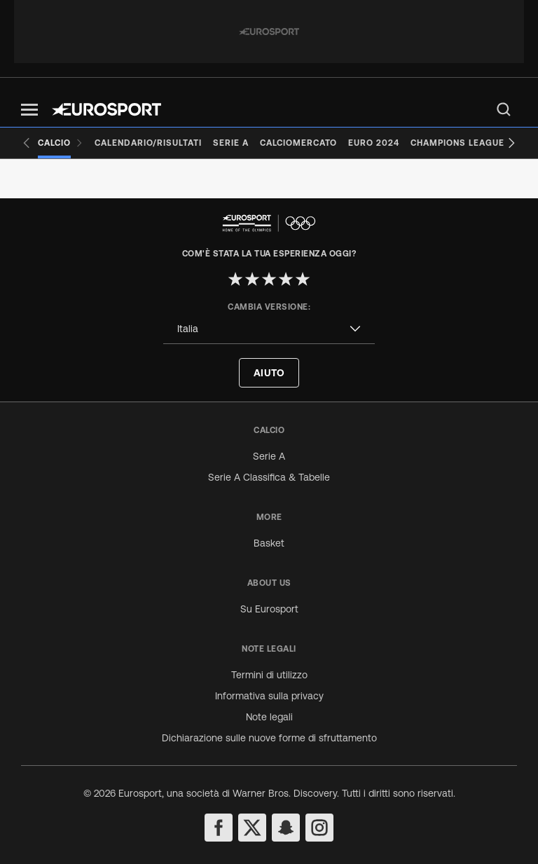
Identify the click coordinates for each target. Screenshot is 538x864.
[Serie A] (230, 143)
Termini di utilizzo (269, 674)
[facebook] (219, 828)
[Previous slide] (26, 143)
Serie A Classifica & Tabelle (269, 477)
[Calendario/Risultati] (148, 143)
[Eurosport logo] (106, 109)
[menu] (503, 109)
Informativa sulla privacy (269, 695)
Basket (269, 543)
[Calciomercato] (298, 143)
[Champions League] (457, 143)
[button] (29, 110)
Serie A (269, 456)
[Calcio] (60, 143)
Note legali (269, 716)
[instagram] (319, 828)
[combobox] (269, 329)
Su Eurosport (269, 609)
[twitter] (252, 828)
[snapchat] (286, 828)
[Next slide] (511, 143)
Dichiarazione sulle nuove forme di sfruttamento (269, 737)
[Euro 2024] (374, 143)
